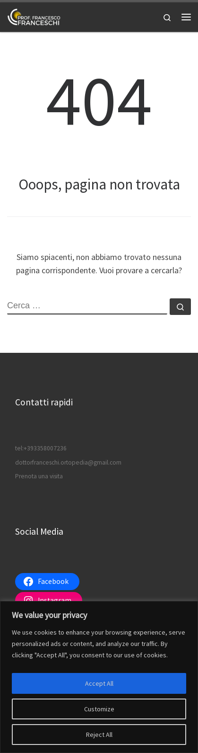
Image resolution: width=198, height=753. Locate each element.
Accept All (99, 683)
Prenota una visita (39, 476)
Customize (99, 709)
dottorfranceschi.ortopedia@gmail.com (68, 462)
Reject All (99, 734)
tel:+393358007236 (41, 448)
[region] (99, 677)
